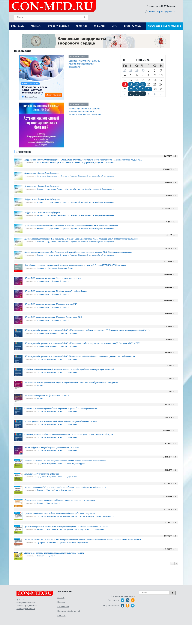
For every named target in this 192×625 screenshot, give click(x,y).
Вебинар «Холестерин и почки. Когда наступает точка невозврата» (84, 63)
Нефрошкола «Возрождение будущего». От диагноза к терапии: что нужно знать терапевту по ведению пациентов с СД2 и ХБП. (83, 160)
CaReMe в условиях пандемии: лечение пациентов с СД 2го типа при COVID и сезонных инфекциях (68, 434)
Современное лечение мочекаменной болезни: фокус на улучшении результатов (59, 500)
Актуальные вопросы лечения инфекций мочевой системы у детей (54, 553)
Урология (57, 490)
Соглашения (63, 606)
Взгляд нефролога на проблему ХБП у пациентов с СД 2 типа (51, 447)
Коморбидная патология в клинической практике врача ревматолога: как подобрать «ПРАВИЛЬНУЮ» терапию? (75, 265)
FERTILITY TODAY (132, 26)
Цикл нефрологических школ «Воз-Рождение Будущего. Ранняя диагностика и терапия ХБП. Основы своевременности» (78, 252)
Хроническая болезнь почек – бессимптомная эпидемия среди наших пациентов (59, 513)
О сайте (60, 597)
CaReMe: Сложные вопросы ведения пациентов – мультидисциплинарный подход (60, 408)
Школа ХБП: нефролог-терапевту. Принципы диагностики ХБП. (53, 317)
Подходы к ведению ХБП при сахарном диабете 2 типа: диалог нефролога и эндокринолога (65, 461)
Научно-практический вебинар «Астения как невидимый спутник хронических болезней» (85, 111)
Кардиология (99, 163)
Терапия (77, 163)
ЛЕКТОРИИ (81, 26)
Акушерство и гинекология (46, 543)
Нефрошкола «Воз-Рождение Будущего (42, 212)
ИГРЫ (114, 26)
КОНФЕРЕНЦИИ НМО (58, 26)
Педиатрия (50, 556)
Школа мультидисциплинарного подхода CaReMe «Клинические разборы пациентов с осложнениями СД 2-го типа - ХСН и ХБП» (82, 343)
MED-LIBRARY (17, 26)
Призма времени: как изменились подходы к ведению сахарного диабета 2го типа (61, 421)
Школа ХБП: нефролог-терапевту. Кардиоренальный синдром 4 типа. (55, 291)
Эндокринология (88, 163)
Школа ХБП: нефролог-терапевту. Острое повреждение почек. (52, 278)
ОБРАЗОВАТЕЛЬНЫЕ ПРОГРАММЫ (164, 26)
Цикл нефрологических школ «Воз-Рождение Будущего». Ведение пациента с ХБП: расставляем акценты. (72, 226)
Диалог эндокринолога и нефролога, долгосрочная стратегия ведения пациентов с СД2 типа (66, 526)
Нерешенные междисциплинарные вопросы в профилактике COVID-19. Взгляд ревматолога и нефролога (71, 382)
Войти (152, 11)
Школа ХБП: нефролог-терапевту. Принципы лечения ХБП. (51, 304)
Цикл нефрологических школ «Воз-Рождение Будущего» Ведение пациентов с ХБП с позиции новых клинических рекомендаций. (81, 239)
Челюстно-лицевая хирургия (75, 464)
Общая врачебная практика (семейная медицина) (55, 163)
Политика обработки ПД (68, 611)
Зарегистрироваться (166, 11)
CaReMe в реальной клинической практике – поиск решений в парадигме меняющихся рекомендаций (69, 369)
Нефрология (109, 163)
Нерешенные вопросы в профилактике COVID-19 (46, 395)
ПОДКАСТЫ (99, 26)
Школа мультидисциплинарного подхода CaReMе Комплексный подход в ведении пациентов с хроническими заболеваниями (79, 356)
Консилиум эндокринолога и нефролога (41, 474)
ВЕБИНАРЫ (36, 26)
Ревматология (41, 268)
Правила (61, 602)
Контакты (61, 615)
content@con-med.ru (25, 608)
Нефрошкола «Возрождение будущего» (42, 173)
